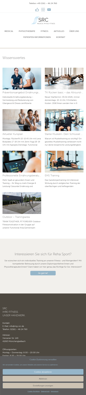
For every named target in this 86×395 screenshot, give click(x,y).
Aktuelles (59, 31)
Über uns (74, 31)
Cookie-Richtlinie (34, 391)
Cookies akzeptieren (43, 372)
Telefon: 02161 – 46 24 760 (14, 329)
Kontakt (60, 37)
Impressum (54, 391)
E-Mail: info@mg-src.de (13, 326)
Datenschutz (45, 391)
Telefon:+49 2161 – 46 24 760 (43, 3)
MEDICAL (8, 31)
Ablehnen (43, 379)
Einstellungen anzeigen (43, 386)
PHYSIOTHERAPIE (27, 31)
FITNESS (44, 31)
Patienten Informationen (37, 37)
